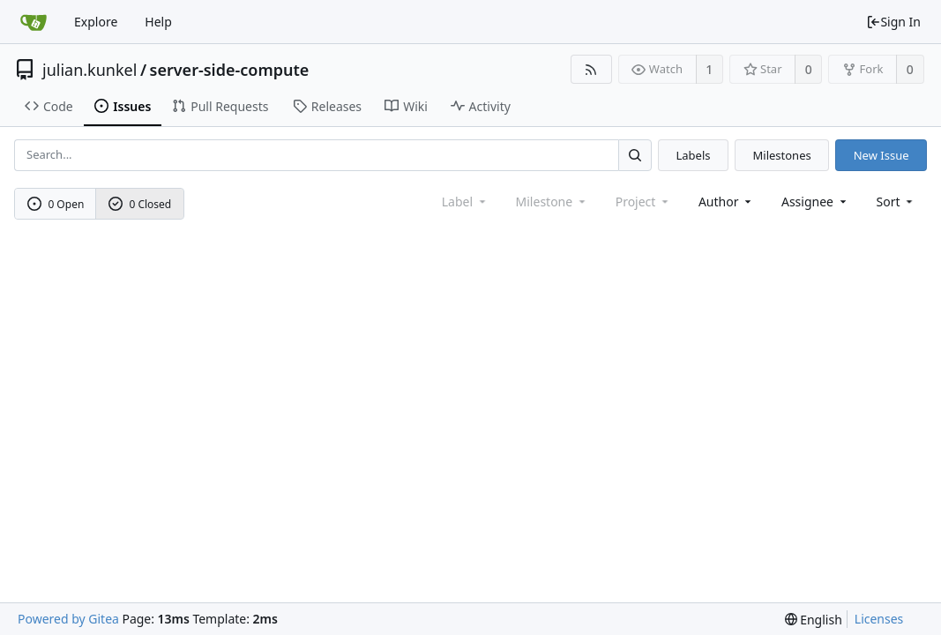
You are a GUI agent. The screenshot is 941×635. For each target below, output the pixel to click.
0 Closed (140, 204)
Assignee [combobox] (815, 201)
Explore (95, 21)
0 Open (56, 204)
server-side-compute (230, 69)
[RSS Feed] (591, 69)
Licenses (879, 618)
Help (158, 21)
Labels (693, 155)
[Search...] (635, 154)
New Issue (881, 155)
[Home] (33, 22)
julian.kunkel (89, 69)
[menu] (896, 201)
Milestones (782, 155)
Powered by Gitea (68, 618)
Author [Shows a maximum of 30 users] (726, 201)
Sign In (893, 21)
